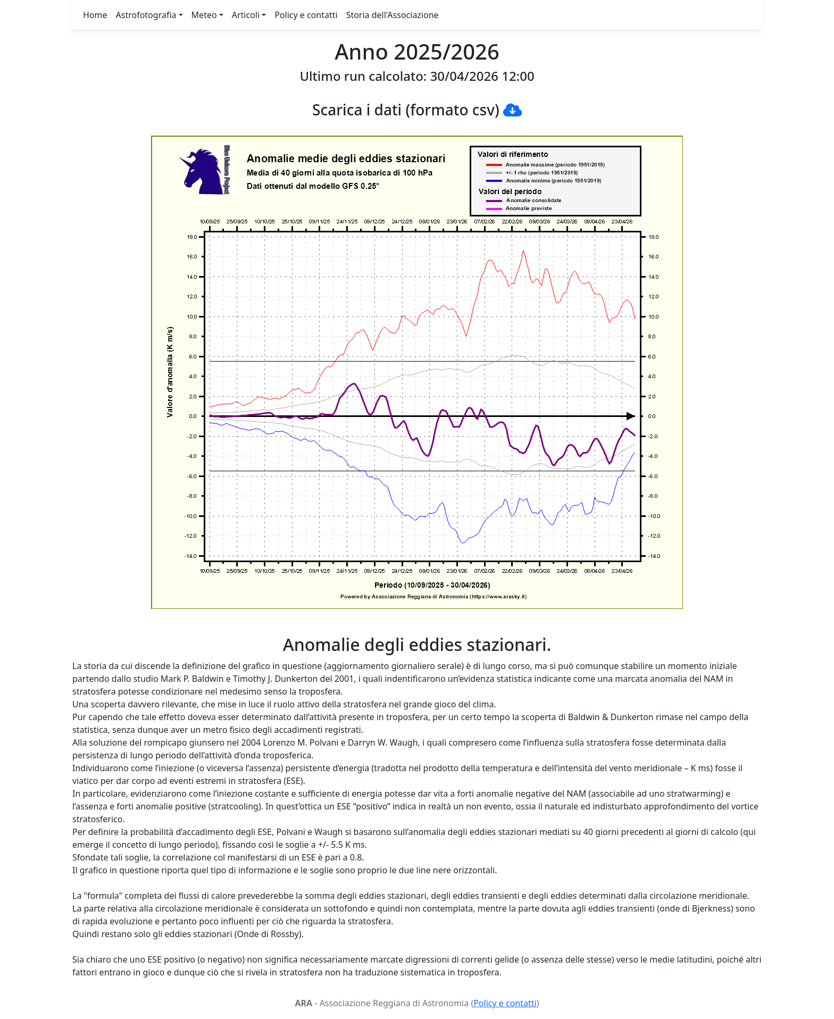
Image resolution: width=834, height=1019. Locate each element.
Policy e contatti (305, 15)
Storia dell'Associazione (392, 15)
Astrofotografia (146, 15)
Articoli (246, 15)
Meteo (204, 15)
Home (95, 15)
